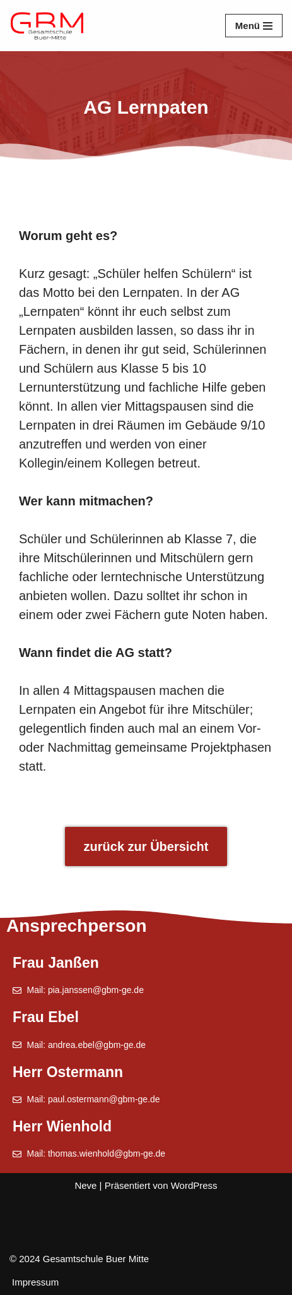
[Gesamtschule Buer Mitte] (47, 25)
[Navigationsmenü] (254, 25)
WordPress (194, 1185)
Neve (85, 1185)
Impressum (35, 1282)
